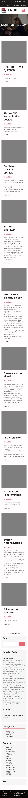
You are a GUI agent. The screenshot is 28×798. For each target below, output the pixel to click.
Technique (9, 736)
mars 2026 (9, 747)
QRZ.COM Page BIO (8, 658)
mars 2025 (9, 764)
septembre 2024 (10, 771)
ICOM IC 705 (6, 709)
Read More (7, 82)
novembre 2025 (10, 751)
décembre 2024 (10, 767)
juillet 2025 (9, 756)
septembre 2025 (10, 753)
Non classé (9, 733)
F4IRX (12, 10)
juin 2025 (8, 758)
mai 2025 (8, 760)
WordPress (17, 795)
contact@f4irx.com (21, 1)
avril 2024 (8, 774)
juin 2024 (8, 773)
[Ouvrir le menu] (23, 10)
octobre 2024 (10, 769)
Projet (7, 734)
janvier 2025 (9, 765)
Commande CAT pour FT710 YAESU (13, 715)
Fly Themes (17, 793)
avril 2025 (8, 762)
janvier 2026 (9, 749)
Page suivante (15, 633)
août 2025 (9, 755)
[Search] (22, 644)
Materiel (8, 731)
